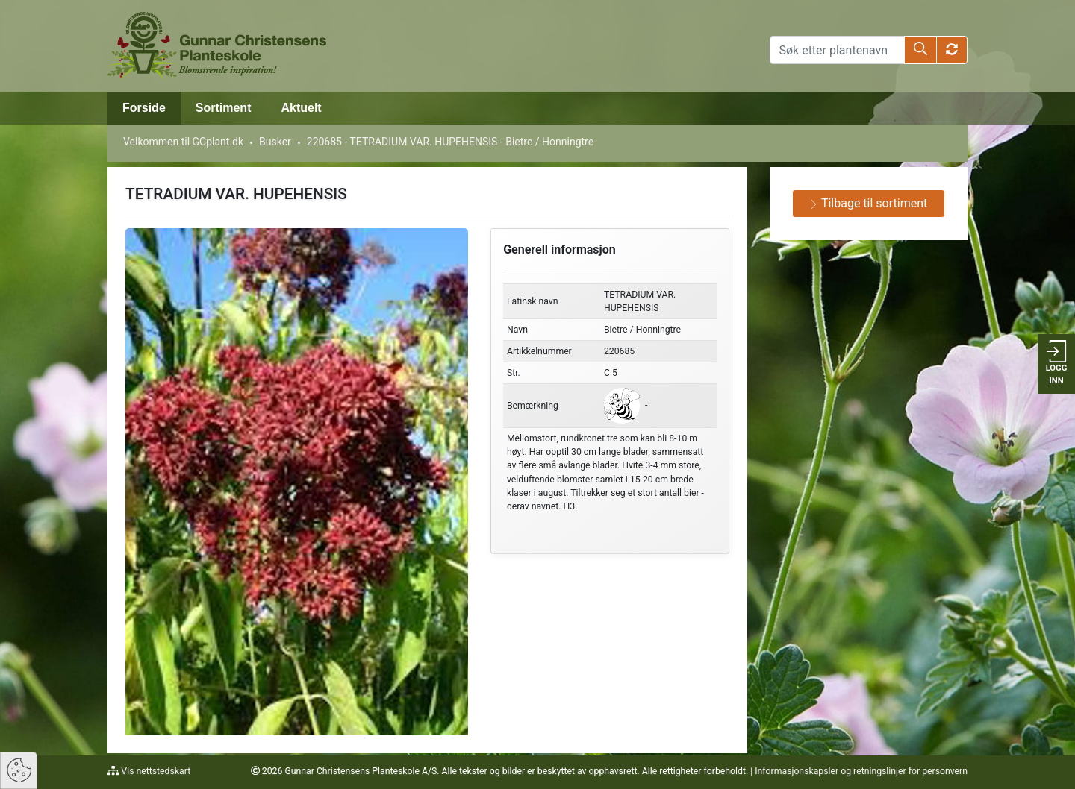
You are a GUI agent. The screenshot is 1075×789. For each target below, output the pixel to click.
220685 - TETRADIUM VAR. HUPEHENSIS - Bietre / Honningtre (450, 142)
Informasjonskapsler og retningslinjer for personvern (861, 771)
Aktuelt (301, 107)
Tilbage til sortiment (868, 203)
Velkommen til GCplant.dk (183, 142)
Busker (275, 142)
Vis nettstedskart (154, 771)
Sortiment (224, 107)
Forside (144, 107)
